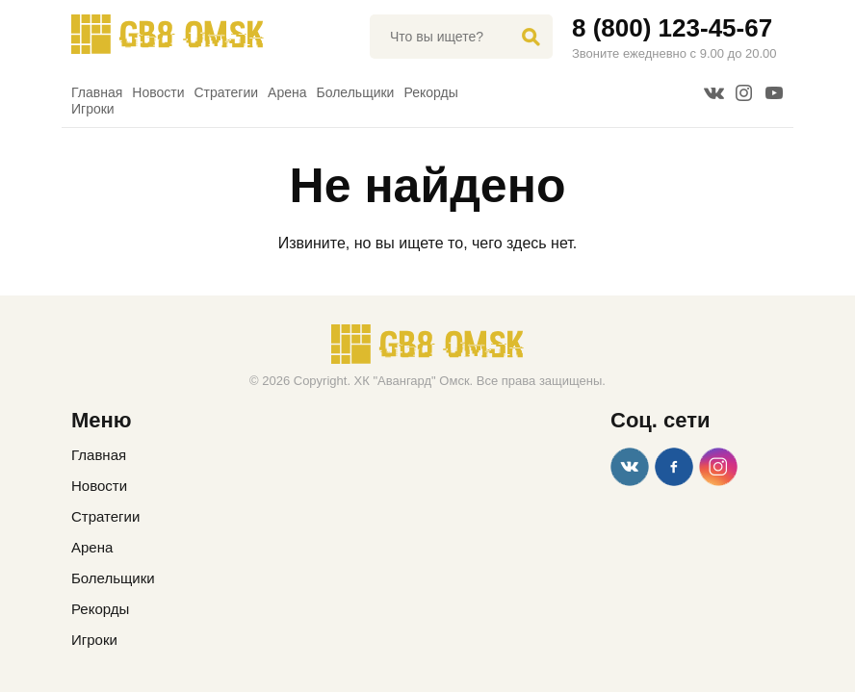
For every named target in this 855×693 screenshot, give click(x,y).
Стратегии (226, 92)
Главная (96, 92)
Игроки (93, 108)
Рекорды (430, 92)
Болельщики (356, 92)
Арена (287, 92)
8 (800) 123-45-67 (672, 27)
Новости (158, 92)
